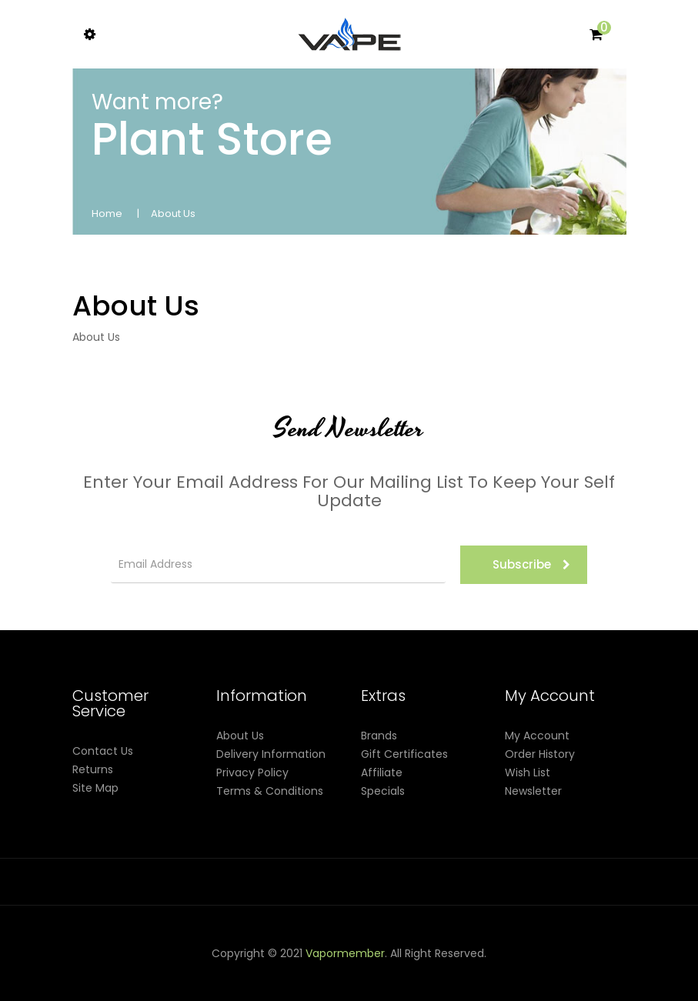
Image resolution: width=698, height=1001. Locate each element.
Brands (379, 735)
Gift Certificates (404, 754)
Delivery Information (271, 754)
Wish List (527, 772)
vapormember (345, 953)
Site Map (95, 788)
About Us (173, 213)
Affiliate (381, 772)
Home (107, 213)
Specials (383, 791)
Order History (540, 754)
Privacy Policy (252, 772)
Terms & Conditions (269, 791)
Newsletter (533, 791)
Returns (92, 769)
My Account (537, 735)
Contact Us (102, 751)
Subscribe (531, 564)
